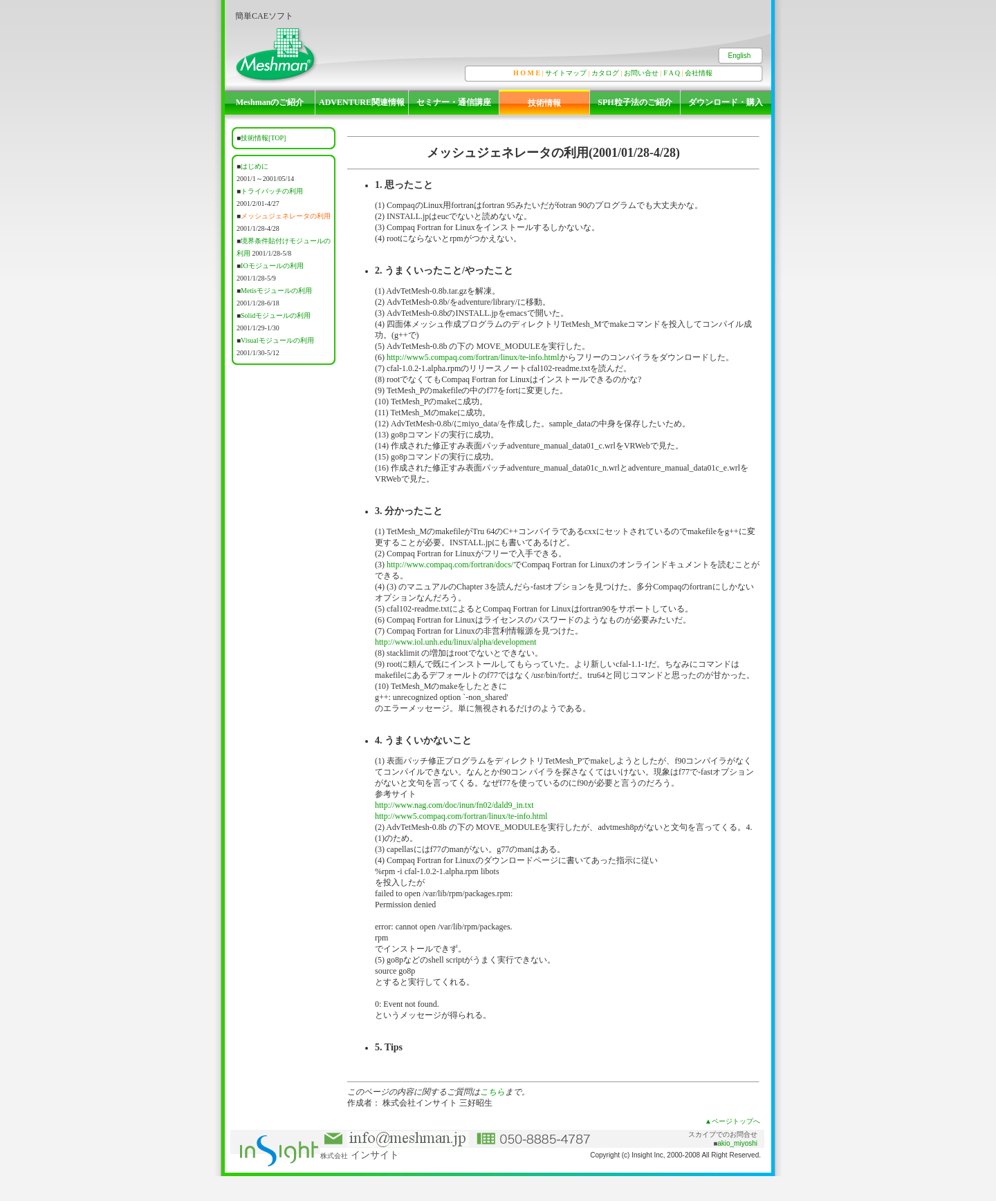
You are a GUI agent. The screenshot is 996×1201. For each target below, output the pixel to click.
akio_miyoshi (737, 1143)
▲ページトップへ (732, 1121)
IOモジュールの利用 (272, 265)
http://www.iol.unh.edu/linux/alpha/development (456, 642)
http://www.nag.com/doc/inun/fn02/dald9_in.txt (454, 805)
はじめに (254, 166)
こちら (492, 1092)
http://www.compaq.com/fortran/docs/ (450, 564)
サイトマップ (566, 73)
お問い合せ (641, 73)
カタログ (605, 73)
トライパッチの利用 (272, 191)
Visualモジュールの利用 (277, 340)
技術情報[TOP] (263, 138)
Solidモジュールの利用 (276, 315)
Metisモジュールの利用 (276, 290)
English (739, 55)
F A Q (671, 73)
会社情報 (698, 73)
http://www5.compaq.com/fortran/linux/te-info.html (473, 357)
